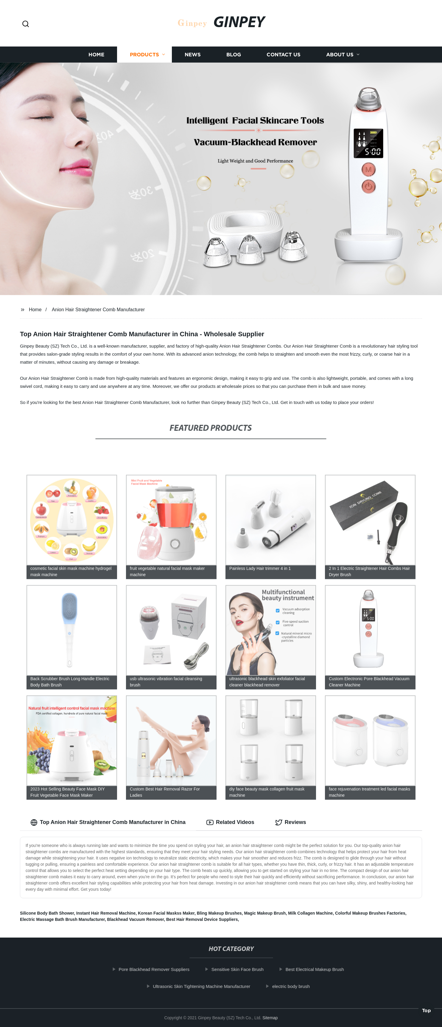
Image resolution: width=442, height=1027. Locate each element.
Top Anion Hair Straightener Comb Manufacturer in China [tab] (108, 822)
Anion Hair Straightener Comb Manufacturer (98, 309)
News (193, 54)
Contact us (284, 54)
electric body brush (296, 986)
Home (96, 54)
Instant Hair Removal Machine (106, 913)
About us (340, 54)
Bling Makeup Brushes (219, 913)
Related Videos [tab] (230, 822)
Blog (233, 54)
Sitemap (270, 1017)
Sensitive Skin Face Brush (242, 969)
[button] (25, 24)
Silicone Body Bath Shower (47, 913)
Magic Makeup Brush (265, 913)
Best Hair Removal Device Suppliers (202, 919)
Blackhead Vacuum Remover (135, 919)
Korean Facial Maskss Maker (166, 913)
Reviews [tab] (290, 822)
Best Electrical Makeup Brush (319, 969)
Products (144, 54)
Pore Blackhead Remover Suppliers (159, 969)
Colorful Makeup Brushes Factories (370, 913)
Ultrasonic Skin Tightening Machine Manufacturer (206, 986)
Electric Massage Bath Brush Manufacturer (62, 919)
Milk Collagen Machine (310, 913)
